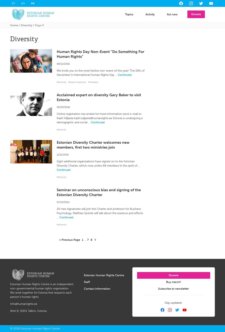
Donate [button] (196, 14)
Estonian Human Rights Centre (104, 275)
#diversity (61, 82)
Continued (125, 75)
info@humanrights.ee (23, 304)
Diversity (26, 25)
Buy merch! (173, 282)
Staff (87, 282)
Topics (129, 14)
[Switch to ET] (13, 3)
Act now (172, 14)
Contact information (97, 288)
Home (14, 25)
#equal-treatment (77, 82)
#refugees (93, 82)
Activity (150, 14)
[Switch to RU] (23, 3)
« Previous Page (69, 240)
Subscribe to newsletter (173, 288)
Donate (173, 275)
